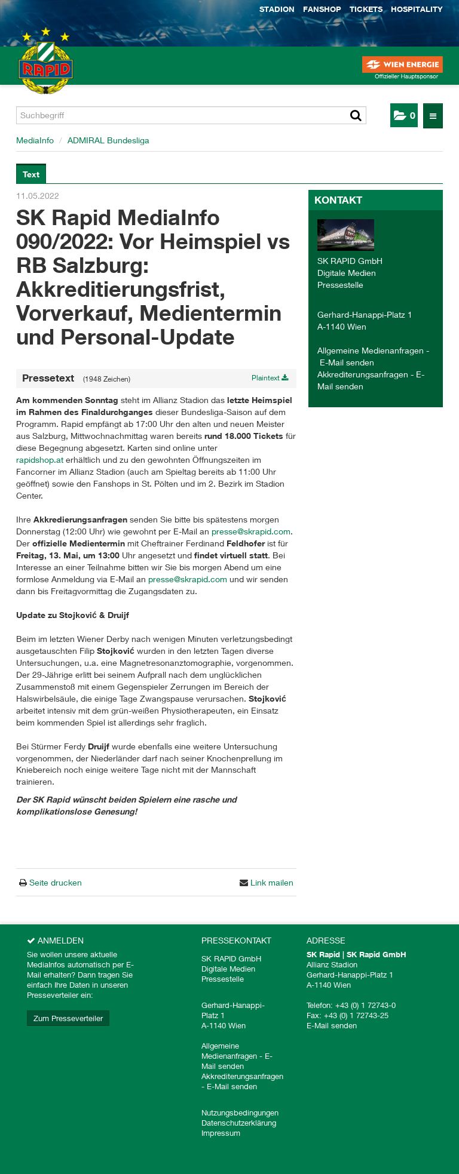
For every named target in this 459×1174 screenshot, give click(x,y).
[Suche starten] (355, 115)
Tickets (366, 9)
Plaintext (270, 377)
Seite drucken (54, 882)
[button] (404, 115)
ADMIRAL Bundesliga (108, 140)
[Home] (30, 71)
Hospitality (417, 9)
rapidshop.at (39, 459)
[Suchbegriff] (191, 115)
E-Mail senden (347, 362)
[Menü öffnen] (433, 115)
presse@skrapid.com (251, 531)
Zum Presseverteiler (68, 1018)
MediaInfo (35, 140)
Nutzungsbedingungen (240, 1112)
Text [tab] (31, 174)
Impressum (220, 1133)
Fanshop (322, 9)
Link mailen (270, 882)
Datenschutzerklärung (238, 1122)
